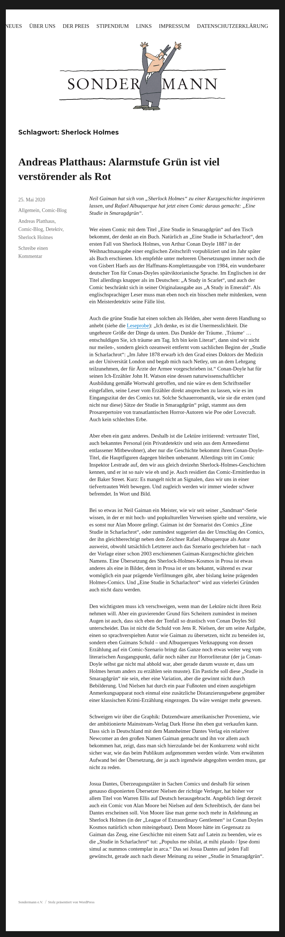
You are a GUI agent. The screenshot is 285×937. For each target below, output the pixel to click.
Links (144, 26)
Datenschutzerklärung (232, 26)
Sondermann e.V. (30, 902)
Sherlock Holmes (35, 237)
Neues (13, 26)
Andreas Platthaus (36, 221)
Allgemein (29, 210)
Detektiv (54, 229)
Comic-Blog (54, 210)
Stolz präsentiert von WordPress (71, 902)
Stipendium (113, 26)
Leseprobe (138, 325)
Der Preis (76, 26)
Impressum (174, 26)
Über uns (42, 26)
